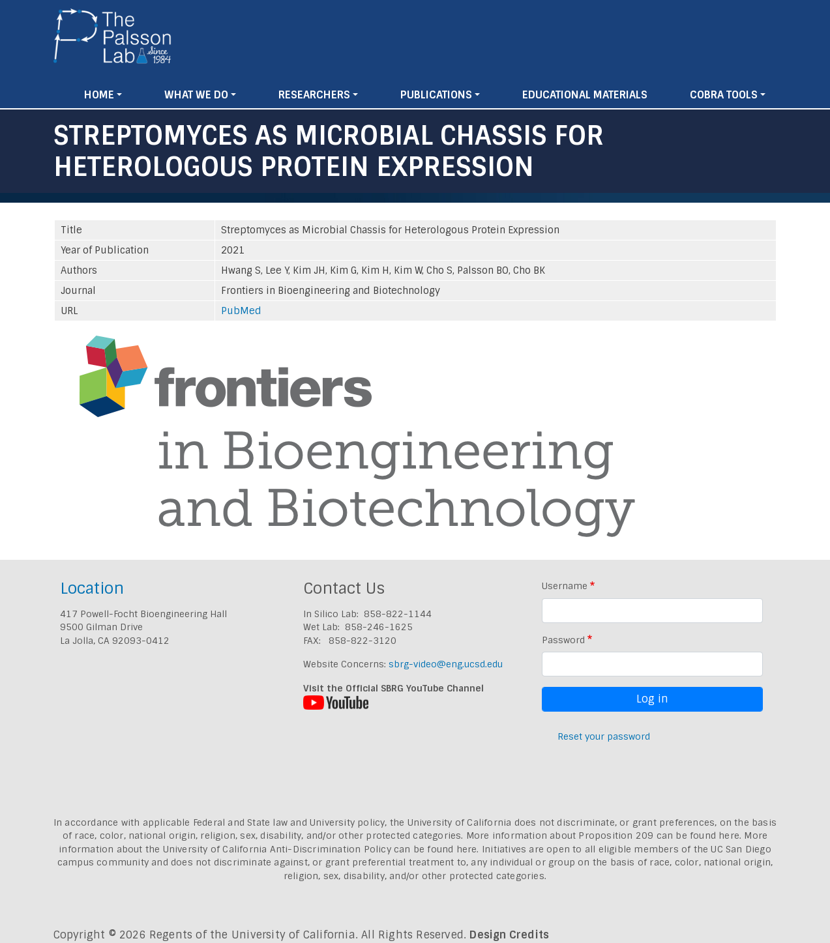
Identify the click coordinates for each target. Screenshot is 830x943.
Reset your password (603, 736)
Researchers (314, 95)
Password (563, 640)
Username (564, 586)
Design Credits (509, 935)
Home (99, 95)
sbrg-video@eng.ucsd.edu (446, 664)
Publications (436, 95)
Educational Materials (584, 95)
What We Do (196, 95)
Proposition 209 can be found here (658, 835)
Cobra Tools (724, 95)
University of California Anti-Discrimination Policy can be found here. (321, 849)
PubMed (241, 310)
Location (92, 588)
